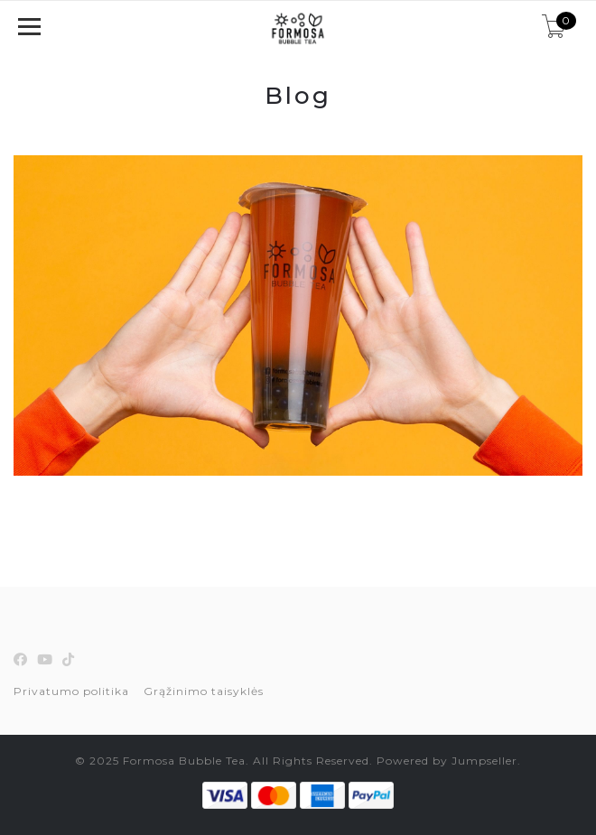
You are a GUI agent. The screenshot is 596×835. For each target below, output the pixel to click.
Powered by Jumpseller (447, 760)
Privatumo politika (71, 691)
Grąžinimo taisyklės (204, 691)
